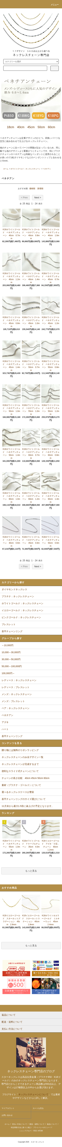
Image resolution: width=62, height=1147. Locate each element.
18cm (10, 127)
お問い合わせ (7, 1115)
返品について (52, 1124)
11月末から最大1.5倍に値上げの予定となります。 (28, 806)
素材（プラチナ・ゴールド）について (21, 785)
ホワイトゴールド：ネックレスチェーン (25, 169)
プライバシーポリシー (41, 1127)
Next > (37, 197)
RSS (35, 1131)
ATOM (40, 1131)
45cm (31, 127)
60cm (51, 127)
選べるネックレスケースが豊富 (18, 792)
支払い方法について (19, 1124)
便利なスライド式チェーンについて (20, 771)
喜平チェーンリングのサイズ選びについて (24, 799)
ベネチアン (47, 169)
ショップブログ (25, 1131)
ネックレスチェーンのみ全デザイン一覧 (22, 757)
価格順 (32, 188)
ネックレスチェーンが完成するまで (20, 764)
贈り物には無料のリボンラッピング (20, 750)
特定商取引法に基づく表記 (21, 1127)
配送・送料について (37, 1124)
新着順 (40, 188)
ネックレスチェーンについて (33, 1094)
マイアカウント (8, 1108)
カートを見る (38, 1108)
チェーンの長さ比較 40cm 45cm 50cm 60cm (25, 778)
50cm (41, 127)
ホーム (5, 169)
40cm (20, 127)
